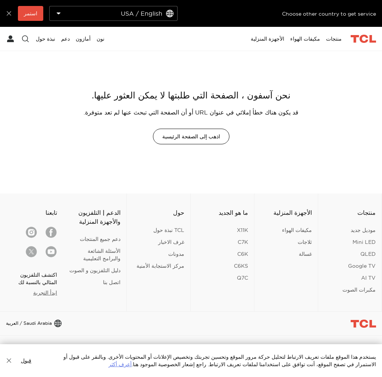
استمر (30, 13)
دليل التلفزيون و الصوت (94, 270)
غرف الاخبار (171, 242)
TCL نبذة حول (168, 230)
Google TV (362, 266)
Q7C (242, 277)
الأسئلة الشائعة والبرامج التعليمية (101, 255)
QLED (368, 254)
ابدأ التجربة (45, 292)
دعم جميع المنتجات (100, 239)
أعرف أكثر (120, 364)
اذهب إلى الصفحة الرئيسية (191, 136)
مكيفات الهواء (297, 230)
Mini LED (364, 242)
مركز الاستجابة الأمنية (160, 266)
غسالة (305, 254)
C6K (242, 254)
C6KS (241, 266)
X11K (242, 230)
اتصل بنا (111, 282)
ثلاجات (305, 242)
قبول (26, 360)
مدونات (176, 254)
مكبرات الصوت (359, 289)
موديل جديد (363, 230)
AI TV (368, 277)
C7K (243, 242)
